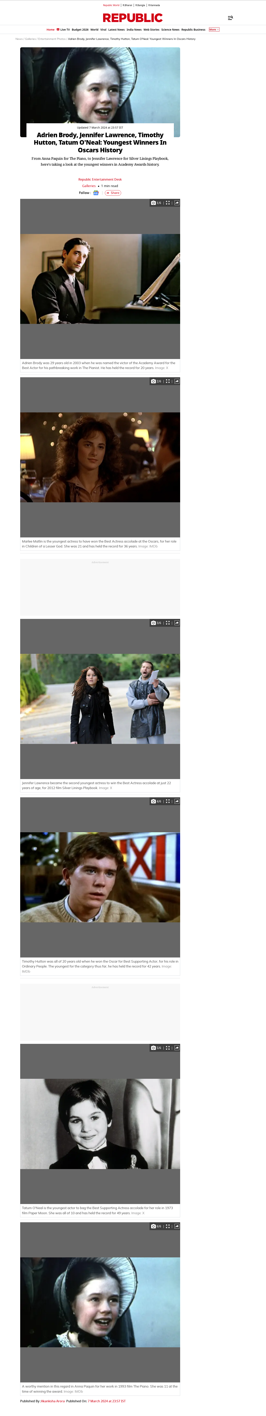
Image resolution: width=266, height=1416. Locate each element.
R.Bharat (127, 5)
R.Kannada (154, 5)
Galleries (89, 186)
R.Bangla (140, 5)
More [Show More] (214, 29)
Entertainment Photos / (52, 39)
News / (19, 39)
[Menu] (228, 17)
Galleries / (31, 39)
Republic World (111, 5)
